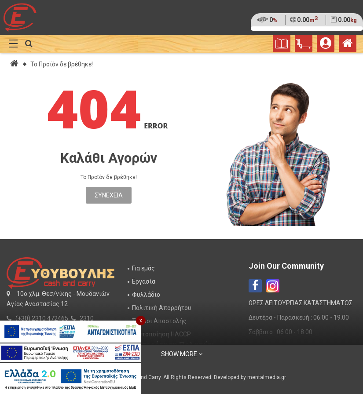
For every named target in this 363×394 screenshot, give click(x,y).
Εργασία (143, 281)
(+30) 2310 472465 (41, 318)
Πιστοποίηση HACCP (161, 334)
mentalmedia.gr (266, 377)
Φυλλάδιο (146, 294)
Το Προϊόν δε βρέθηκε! (61, 64)
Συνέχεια (109, 195)
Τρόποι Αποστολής (159, 321)
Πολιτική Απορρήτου (161, 307)
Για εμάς (143, 268)
